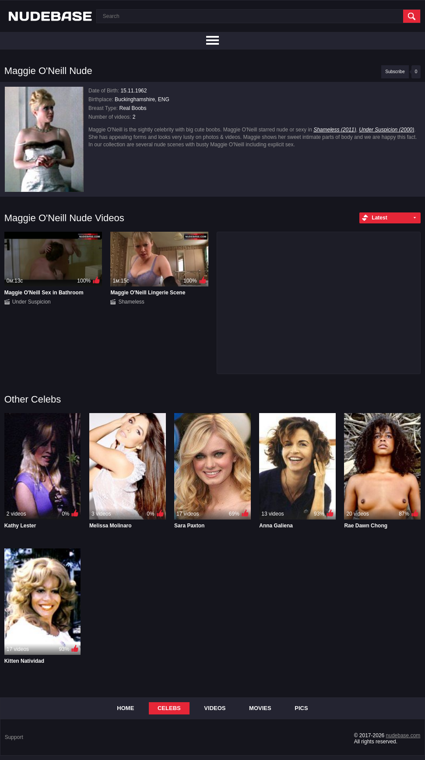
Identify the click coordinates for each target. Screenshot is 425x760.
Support (14, 737)
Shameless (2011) (334, 130)
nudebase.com (403, 735)
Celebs (169, 708)
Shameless (131, 302)
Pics (301, 708)
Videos (214, 708)
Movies (260, 708)
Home (125, 708)
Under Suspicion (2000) (386, 130)
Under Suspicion (31, 302)
